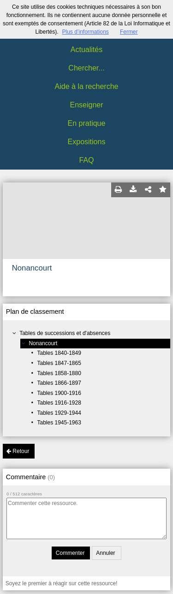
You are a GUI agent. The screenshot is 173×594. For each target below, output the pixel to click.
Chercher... (86, 68)
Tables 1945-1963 (59, 422)
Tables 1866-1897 (59, 383)
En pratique (87, 123)
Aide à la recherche (87, 86)
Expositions (87, 142)
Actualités (86, 49)
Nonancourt (43, 343)
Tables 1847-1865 (59, 363)
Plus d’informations (85, 32)
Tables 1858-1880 (59, 373)
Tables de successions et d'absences (64, 333)
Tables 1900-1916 (59, 393)
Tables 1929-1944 (59, 413)
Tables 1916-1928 (59, 403)
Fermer (129, 32)
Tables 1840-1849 (59, 353)
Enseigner (86, 105)
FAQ (86, 160)
